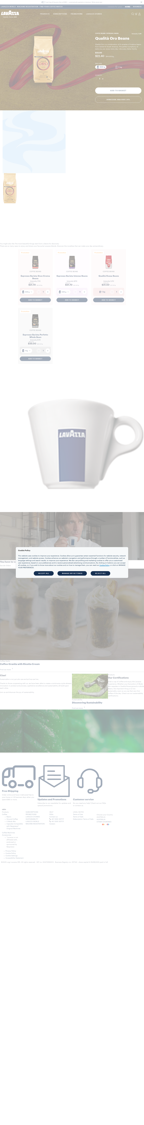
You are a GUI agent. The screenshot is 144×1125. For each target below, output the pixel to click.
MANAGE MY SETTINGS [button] (72, 573)
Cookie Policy (104, 565)
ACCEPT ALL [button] (43, 573)
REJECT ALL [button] (100, 573)
